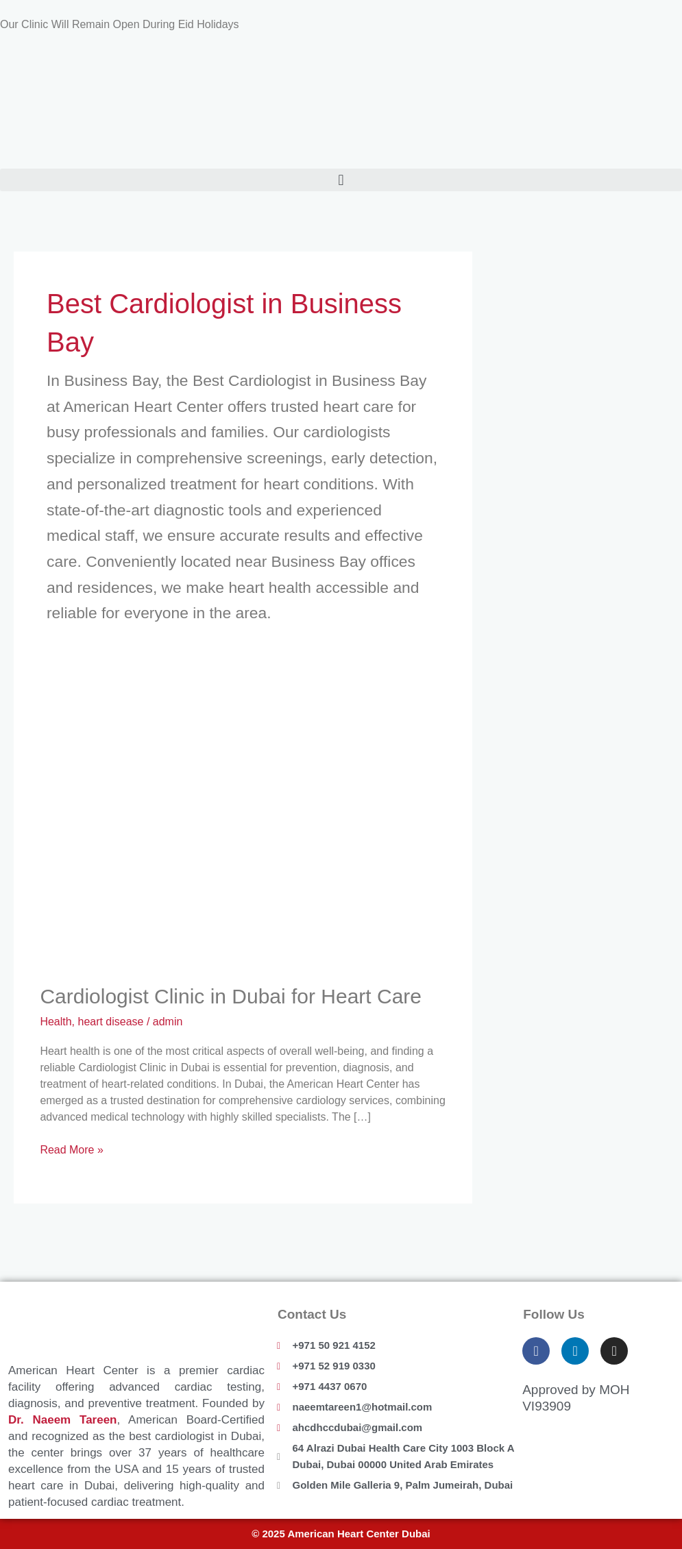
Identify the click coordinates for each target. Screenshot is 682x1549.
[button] (341, 180)
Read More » (71, 1149)
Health (55, 1021)
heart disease (111, 1021)
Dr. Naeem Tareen (62, 1419)
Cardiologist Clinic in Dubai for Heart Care (231, 996)
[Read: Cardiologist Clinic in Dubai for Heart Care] (243, 830)
